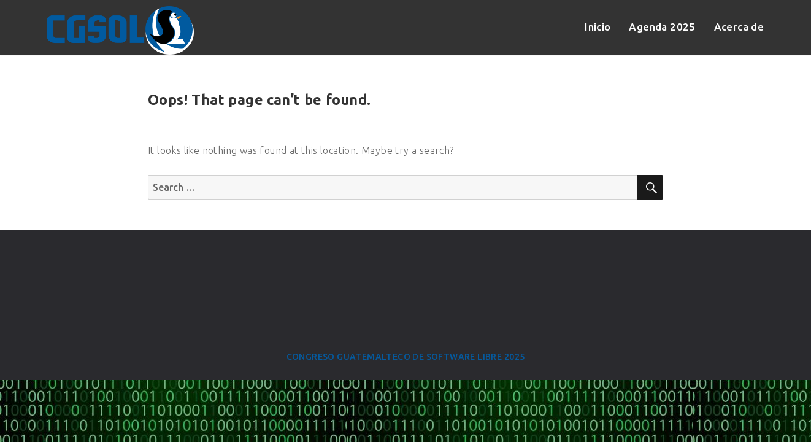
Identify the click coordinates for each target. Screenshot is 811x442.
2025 (514, 357)
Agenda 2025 (662, 27)
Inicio (597, 27)
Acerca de (739, 27)
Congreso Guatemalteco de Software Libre (394, 357)
